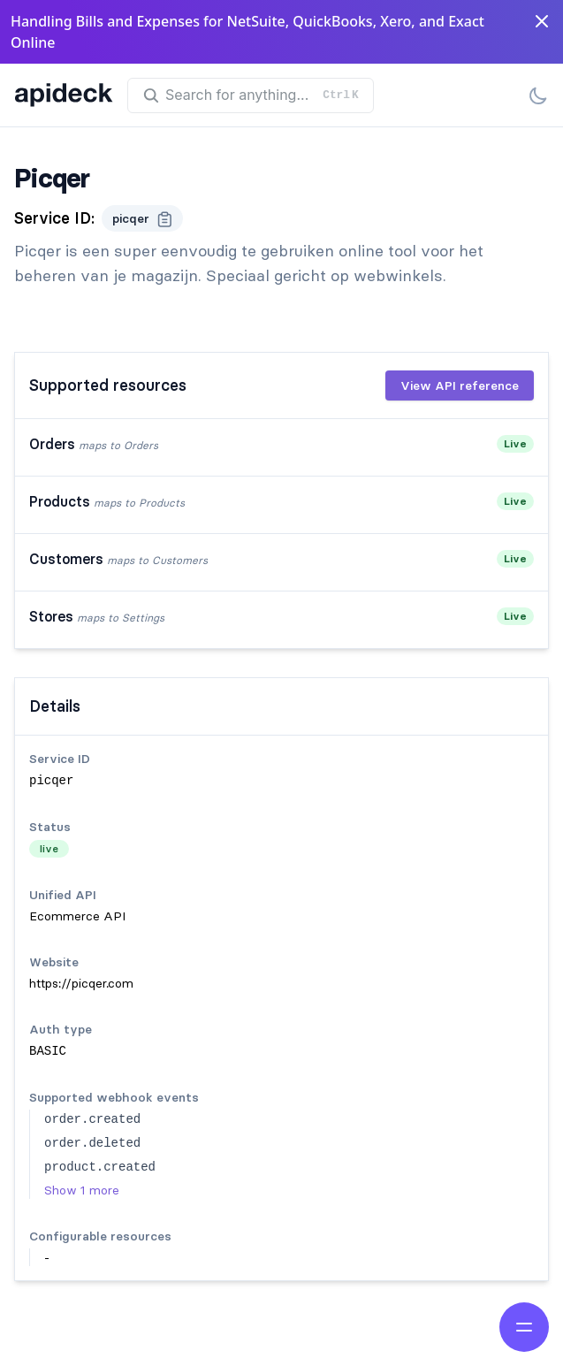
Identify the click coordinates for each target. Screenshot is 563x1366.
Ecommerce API (77, 916)
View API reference (459, 385)
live (49, 848)
